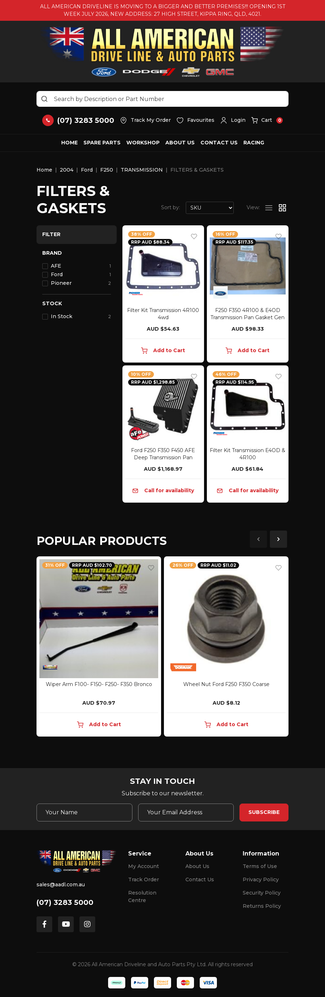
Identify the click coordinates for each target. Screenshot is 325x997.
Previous (258, 539)
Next (278, 539)
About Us (180, 142)
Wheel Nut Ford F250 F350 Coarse (226, 684)
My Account (143, 866)
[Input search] (162, 99)
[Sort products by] (210, 208)
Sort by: (170, 207)
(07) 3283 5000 (65, 902)
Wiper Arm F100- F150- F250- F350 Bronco (99, 684)
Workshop (143, 142)
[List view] (269, 208)
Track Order (143, 879)
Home (69, 142)
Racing (253, 142)
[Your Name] (84, 812)
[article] (98, 647)
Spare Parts (102, 142)
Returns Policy (262, 906)
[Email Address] (186, 812)
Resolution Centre (142, 896)
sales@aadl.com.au (61, 884)
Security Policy (262, 893)
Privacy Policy (261, 879)
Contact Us (219, 142)
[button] (232, 120)
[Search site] (44, 99)
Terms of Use (260, 866)
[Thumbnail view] (282, 208)
